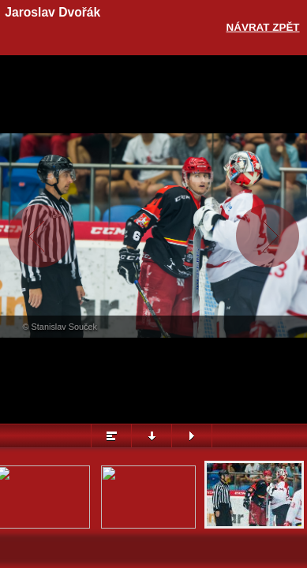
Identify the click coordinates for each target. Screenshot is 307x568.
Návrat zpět (263, 27)
